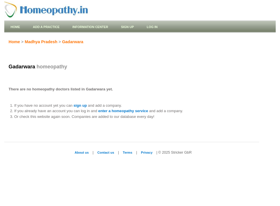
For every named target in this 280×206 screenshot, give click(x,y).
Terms (127, 152)
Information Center (90, 27)
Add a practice (46, 27)
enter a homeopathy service (123, 111)
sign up (80, 105)
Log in (152, 27)
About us (82, 152)
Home (15, 27)
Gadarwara (72, 41)
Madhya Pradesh (41, 41)
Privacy (146, 152)
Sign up (127, 27)
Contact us (105, 152)
